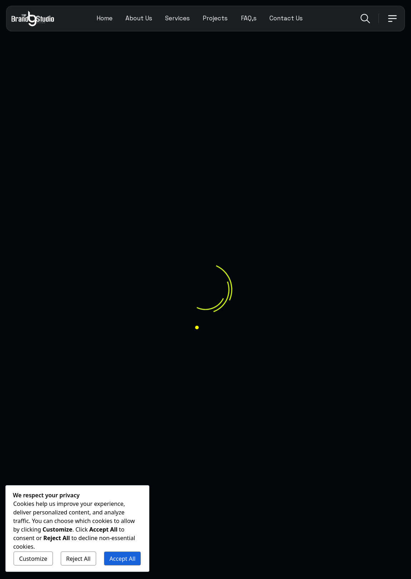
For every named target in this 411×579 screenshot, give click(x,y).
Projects (215, 18)
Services (177, 18)
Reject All (78, 559)
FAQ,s (249, 18)
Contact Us (286, 18)
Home (104, 18)
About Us (138, 18)
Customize (33, 559)
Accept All (122, 559)
